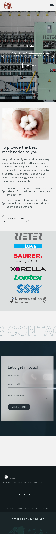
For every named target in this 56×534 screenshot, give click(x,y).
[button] (3, 56)
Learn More (31, 65)
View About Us (15, 218)
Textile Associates (43, 508)
